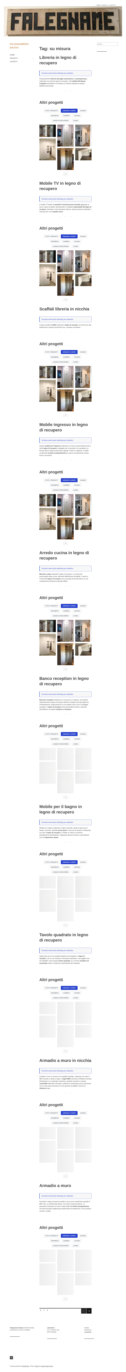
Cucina (77, 115)
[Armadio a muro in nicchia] (65, 136)
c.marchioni (87, 1332)
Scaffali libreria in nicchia (64, 309)
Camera (66, 115)
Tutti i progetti (51, 110)
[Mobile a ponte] (47, 131)
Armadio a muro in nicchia (65, 1060)
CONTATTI (14, 61)
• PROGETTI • (105, 5)
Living (75, 120)
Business (54, 115)
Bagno (83, 110)
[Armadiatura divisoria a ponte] (47, 149)
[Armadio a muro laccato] (65, 159)
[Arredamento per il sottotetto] (83, 154)
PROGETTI (14, 58)
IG (11, 1357)
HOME (12, 55)
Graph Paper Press (47, 1366)
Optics (37, 1366)
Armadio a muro (69, 110)
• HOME (98, 5)
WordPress (25, 1366)
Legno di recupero (61, 120)
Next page (89, 1311)
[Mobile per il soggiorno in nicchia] (83, 136)
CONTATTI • (112, 5)
